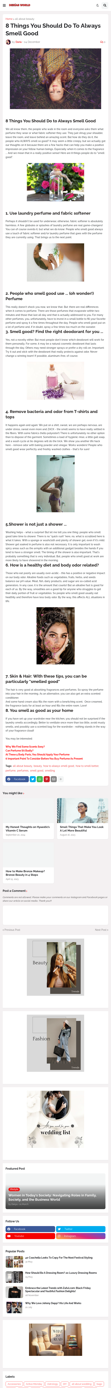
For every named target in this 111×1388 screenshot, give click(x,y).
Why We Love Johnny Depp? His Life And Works (53, 1303)
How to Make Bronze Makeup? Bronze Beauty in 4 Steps (25, 873)
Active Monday (34, 1384)
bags (99, 1384)
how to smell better (87, 766)
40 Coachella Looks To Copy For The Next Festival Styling (59, 1257)
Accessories (14, 1384)
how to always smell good (58, 766)
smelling (50, 770)
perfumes (22, 770)
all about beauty (24, 19)
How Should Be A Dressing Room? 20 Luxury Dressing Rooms (61, 1272)
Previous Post (12, 929)
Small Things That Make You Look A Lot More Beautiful (81, 828)
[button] (4, 5)
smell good (36, 770)
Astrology (52, 1384)
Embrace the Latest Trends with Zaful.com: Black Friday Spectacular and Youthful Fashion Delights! (58, 1290)
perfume (11, 770)
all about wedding (81, 1384)
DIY (65, 1384)
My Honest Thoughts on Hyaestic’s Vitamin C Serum (28, 828)
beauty (38, 766)
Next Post (101, 929)
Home (9, 19)
